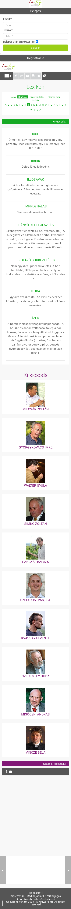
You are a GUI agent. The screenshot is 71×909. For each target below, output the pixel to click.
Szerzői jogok (53, 896)
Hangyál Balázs (35, 562)
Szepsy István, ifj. (35, 600)
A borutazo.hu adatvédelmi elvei (35, 899)
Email (7, 19)
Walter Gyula (35, 485)
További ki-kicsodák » (53, 763)
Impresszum (17, 896)
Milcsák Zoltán (36, 409)
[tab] (35, 11)
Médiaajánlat (35, 896)
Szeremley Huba (35, 676)
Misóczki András (35, 714)
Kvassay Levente (35, 638)
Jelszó (7, 30)
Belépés (35, 11)
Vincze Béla (35, 752)
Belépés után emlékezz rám (19, 41)
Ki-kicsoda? (59, 121)
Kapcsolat (35, 893)
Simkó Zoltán (35, 523)
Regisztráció (35, 58)
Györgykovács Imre (35, 447)
